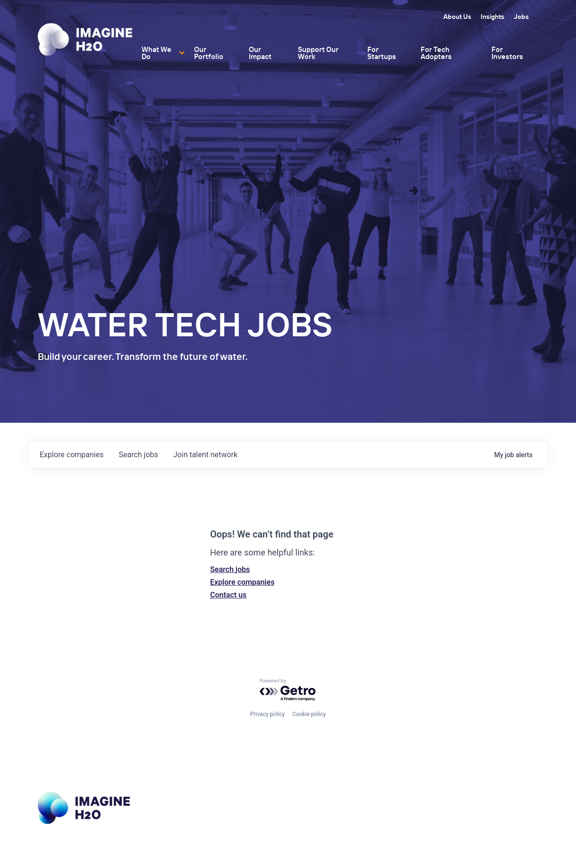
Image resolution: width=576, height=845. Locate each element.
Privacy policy (267, 714)
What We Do (156, 53)
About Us (457, 16)
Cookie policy (309, 714)
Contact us (228, 594)
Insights (492, 16)
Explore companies (242, 582)
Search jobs (230, 569)
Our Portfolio (208, 53)
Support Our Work (318, 53)
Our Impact (260, 53)
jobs (138, 454)
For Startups (381, 53)
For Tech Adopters (436, 53)
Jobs (521, 16)
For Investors (507, 53)
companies (71, 454)
